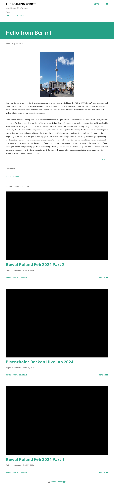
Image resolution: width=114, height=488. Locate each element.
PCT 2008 (20, 16)
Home (8, 16)
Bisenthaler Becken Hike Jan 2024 (39, 362)
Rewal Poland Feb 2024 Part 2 (35, 264)
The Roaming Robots (21, 4)
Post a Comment (13, 176)
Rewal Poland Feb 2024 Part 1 (35, 459)
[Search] (97, 4)
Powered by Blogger (57, 482)
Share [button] (103, 160)
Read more (103, 277)
